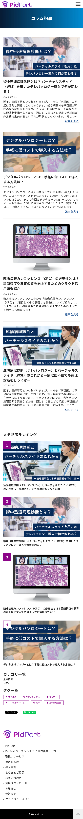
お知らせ (10, 788)
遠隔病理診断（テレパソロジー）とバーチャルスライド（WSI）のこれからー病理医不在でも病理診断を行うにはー (40, 375)
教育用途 (11, 696)
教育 (36, 702)
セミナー (52, 696)
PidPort (10, 746)
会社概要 (10, 793)
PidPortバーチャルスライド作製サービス (31, 751)
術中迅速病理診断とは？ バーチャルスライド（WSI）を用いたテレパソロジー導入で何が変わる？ (40, 86)
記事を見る (72, 121)
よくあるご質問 (14, 772)
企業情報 (8, 679)
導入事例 (10, 767)
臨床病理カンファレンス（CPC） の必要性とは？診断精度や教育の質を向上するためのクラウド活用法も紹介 (41, 283)
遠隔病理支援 (54, 702)
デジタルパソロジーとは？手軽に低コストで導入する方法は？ (40, 179)
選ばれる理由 (13, 762)
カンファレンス (31, 696)
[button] (78, 4)
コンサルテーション (16, 702)
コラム (7, 682)
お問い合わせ (13, 778)
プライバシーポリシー (19, 799)
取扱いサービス (14, 756)
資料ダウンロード (16, 783)
